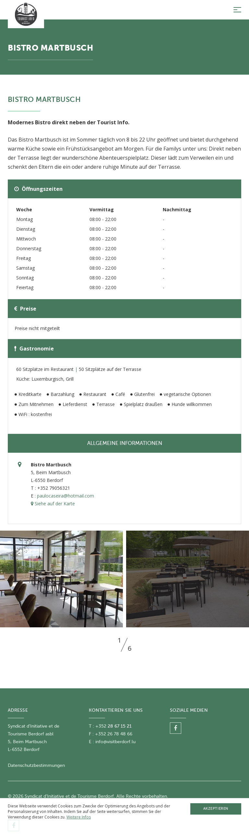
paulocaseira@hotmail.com (65, 496)
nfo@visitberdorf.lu (116, 741)
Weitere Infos (78, 817)
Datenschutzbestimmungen (36, 765)
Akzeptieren (215, 808)
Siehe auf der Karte (53, 503)
